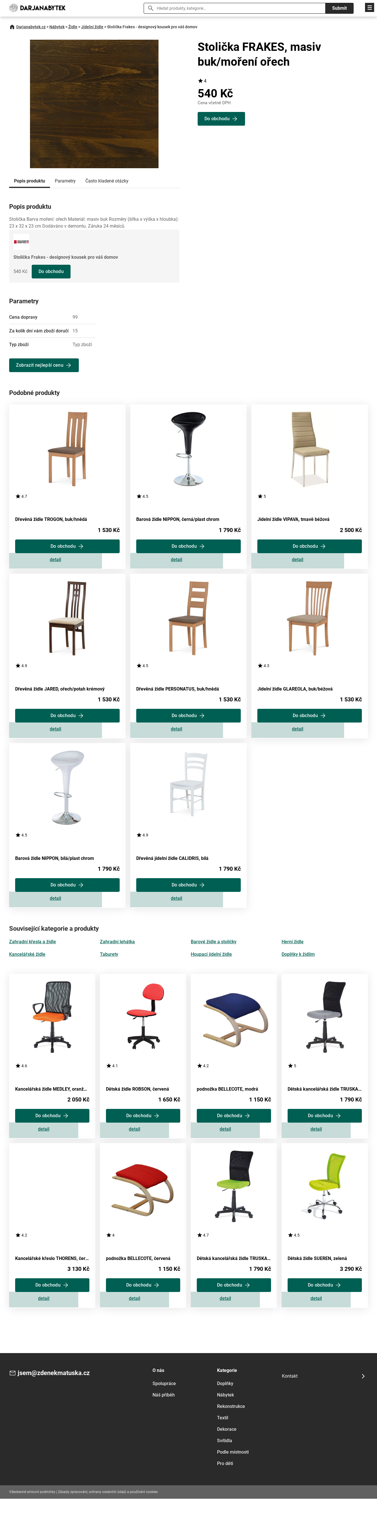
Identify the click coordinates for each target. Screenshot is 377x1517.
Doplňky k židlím (298, 965)
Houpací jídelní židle (211, 965)
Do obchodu (51, 271)
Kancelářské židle (27, 965)
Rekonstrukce (231, 1424)
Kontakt (290, 1394)
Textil (222, 1435)
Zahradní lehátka (117, 952)
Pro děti (225, 1481)
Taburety (109, 965)
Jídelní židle (92, 27)
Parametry (65, 181)
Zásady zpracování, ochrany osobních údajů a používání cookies (108, 1510)
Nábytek (57, 27)
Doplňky (225, 1401)
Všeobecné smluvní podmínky (32, 1510)
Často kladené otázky (107, 181)
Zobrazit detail (67, 562)
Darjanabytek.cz (31, 27)
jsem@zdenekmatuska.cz (57, 1392)
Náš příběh (164, 1413)
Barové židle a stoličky (213, 952)
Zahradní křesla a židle (32, 952)
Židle (72, 27)
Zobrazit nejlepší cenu (40, 365)
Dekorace (226, 1447)
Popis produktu (29, 181)
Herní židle (293, 952)
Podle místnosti (233, 1470)
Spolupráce (164, 1401)
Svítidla (224, 1458)
